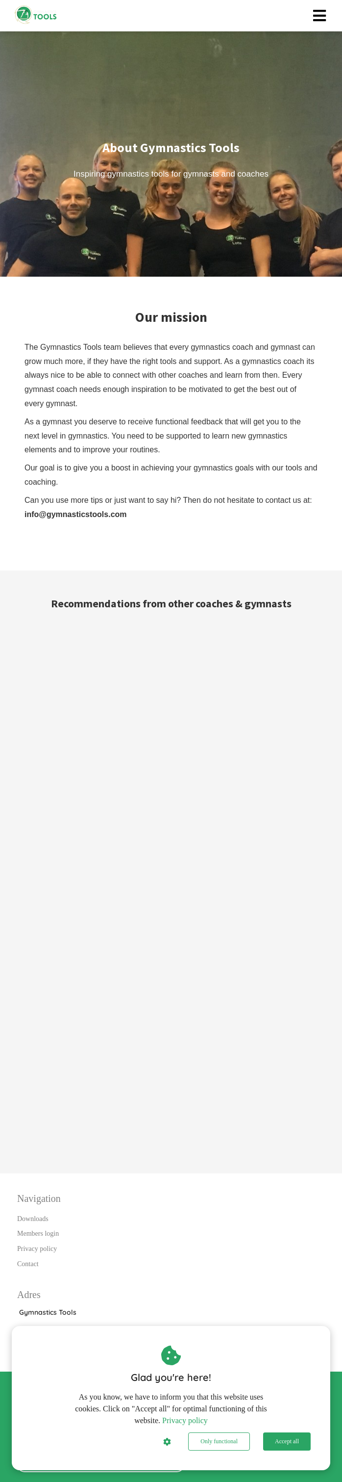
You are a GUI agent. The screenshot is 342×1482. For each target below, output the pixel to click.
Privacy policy (185, 1420)
